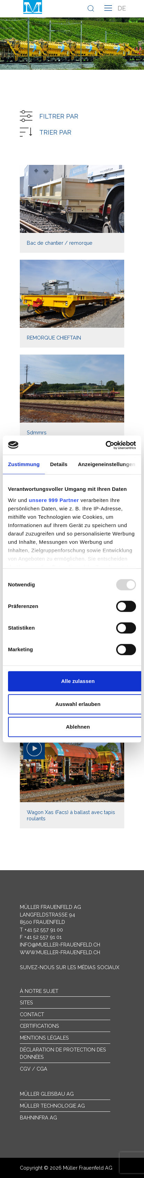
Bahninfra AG (38, 1117)
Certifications (39, 1026)
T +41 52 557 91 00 (41, 930)
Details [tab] (58, 464)
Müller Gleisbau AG (47, 1094)
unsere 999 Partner (54, 500)
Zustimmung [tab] (24, 464)
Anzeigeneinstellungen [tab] (106, 464)
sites (26, 1002)
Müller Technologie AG (52, 1106)
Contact (32, 1014)
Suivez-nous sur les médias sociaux (69, 967)
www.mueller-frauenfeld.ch (60, 952)
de (122, 8)
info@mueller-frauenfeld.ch (60, 945)
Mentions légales (44, 1038)
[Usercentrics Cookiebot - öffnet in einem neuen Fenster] (105, 445)
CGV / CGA (33, 1069)
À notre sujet (39, 991)
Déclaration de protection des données (63, 1053)
